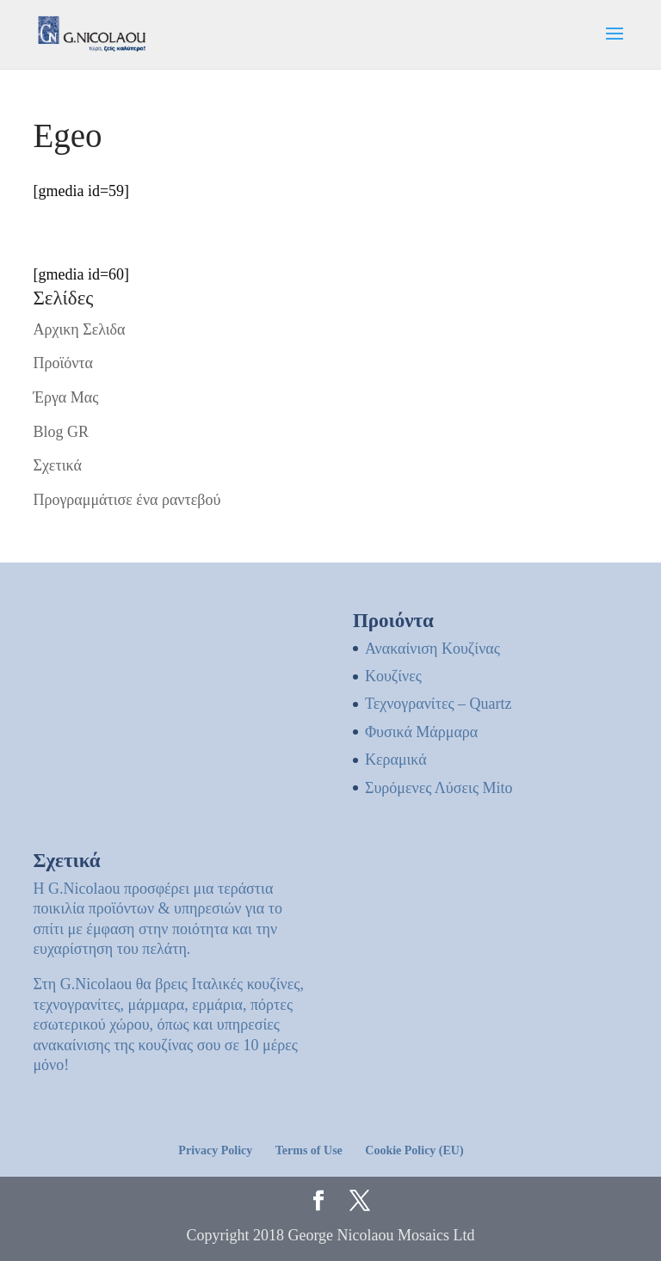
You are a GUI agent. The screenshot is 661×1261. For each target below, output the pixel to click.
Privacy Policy (215, 1150)
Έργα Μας (65, 397)
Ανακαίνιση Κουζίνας (432, 648)
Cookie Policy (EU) (414, 1150)
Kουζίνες (393, 676)
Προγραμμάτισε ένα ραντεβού (126, 499)
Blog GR (61, 431)
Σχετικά (57, 465)
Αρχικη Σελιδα (79, 329)
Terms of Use (309, 1150)
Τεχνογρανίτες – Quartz (438, 703)
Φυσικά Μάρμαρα (421, 732)
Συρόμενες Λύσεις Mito (439, 788)
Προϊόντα (63, 363)
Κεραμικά (396, 759)
